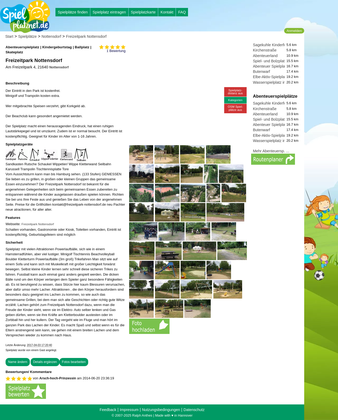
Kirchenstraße (265, 50)
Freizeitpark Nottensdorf (86, 36)
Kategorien (235, 100)
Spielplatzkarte (143, 12)
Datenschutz (194, 410)
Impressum (129, 410)
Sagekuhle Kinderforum (273, 45)
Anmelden (294, 31)
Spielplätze (27, 36)
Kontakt (167, 12)
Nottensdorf (51, 36)
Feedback (108, 410)
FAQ (182, 12)
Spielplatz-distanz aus (235, 92)
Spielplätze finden (73, 12)
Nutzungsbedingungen (161, 410)
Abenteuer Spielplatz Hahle (276, 66)
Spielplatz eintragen (109, 12)
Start (9, 36)
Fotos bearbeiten (74, 362)
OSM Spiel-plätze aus (235, 108)
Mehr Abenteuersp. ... (271, 151)
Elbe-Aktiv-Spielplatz (270, 77)
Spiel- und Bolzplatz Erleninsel (278, 61)
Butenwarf (261, 71)
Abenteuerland (265, 56)
